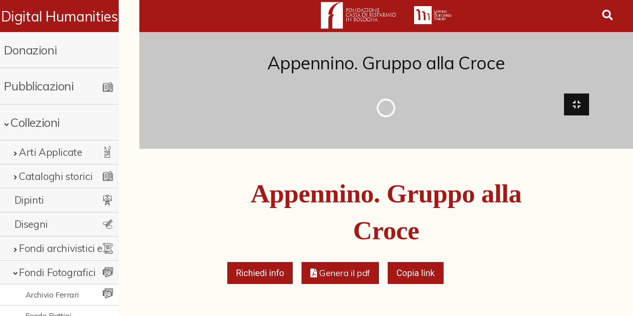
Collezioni (35, 122)
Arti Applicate (50, 152)
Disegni (31, 224)
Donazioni (30, 49)
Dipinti (29, 200)
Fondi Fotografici (57, 272)
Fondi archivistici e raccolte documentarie (72, 248)
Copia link (416, 274)
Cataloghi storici (55, 176)
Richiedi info (260, 274)
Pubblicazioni (39, 85)
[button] (340, 275)
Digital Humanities (69, 16)
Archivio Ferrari (52, 294)
